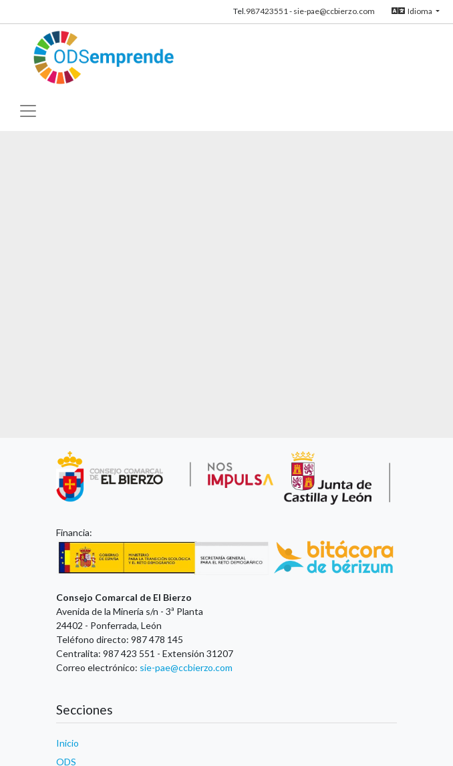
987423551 (267, 11)
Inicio (67, 743)
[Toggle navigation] (28, 108)
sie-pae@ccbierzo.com (334, 11)
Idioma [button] (413, 11)
